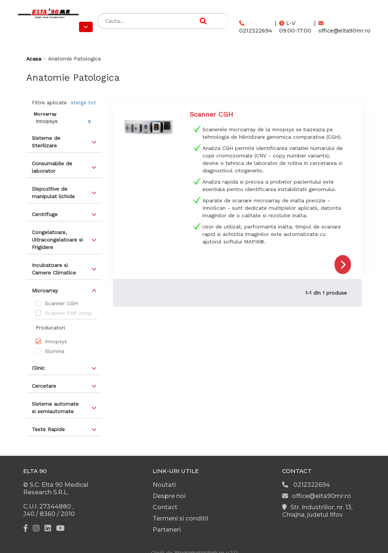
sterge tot (83, 102)
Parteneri (167, 529)
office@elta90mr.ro (344, 27)
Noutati (164, 484)
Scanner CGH (61, 303)
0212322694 (255, 27)
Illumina (54, 351)
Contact (165, 507)
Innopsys (56, 341)
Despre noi (169, 496)
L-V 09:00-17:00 (295, 27)
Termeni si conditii (180, 518)
